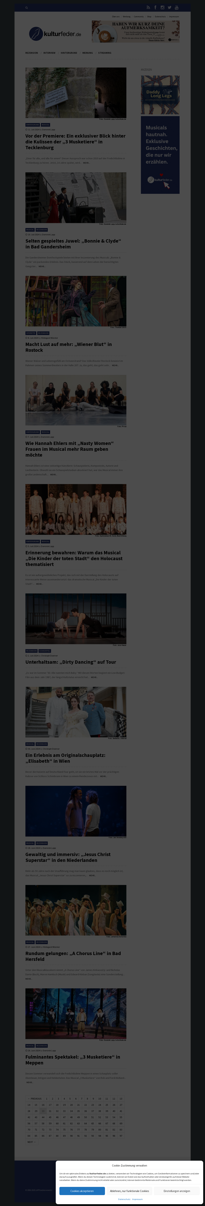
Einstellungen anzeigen (177, 1191)
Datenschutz (124, 1199)
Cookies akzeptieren (82, 1191)
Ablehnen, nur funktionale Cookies (129, 1191)
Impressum (137, 1199)
